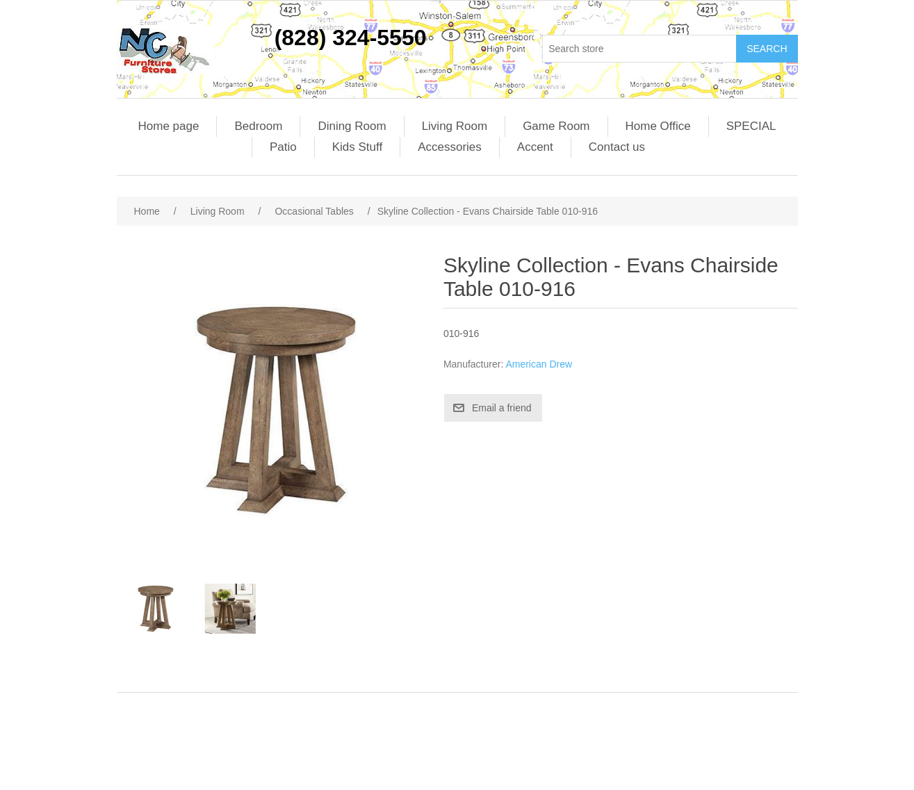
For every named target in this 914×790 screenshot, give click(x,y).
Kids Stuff (357, 147)
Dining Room (352, 126)
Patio (283, 147)
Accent (535, 147)
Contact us (617, 147)
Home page (168, 126)
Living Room (455, 126)
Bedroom (258, 126)
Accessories (450, 147)
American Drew (538, 364)
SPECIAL (751, 126)
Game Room (556, 126)
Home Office (658, 126)
